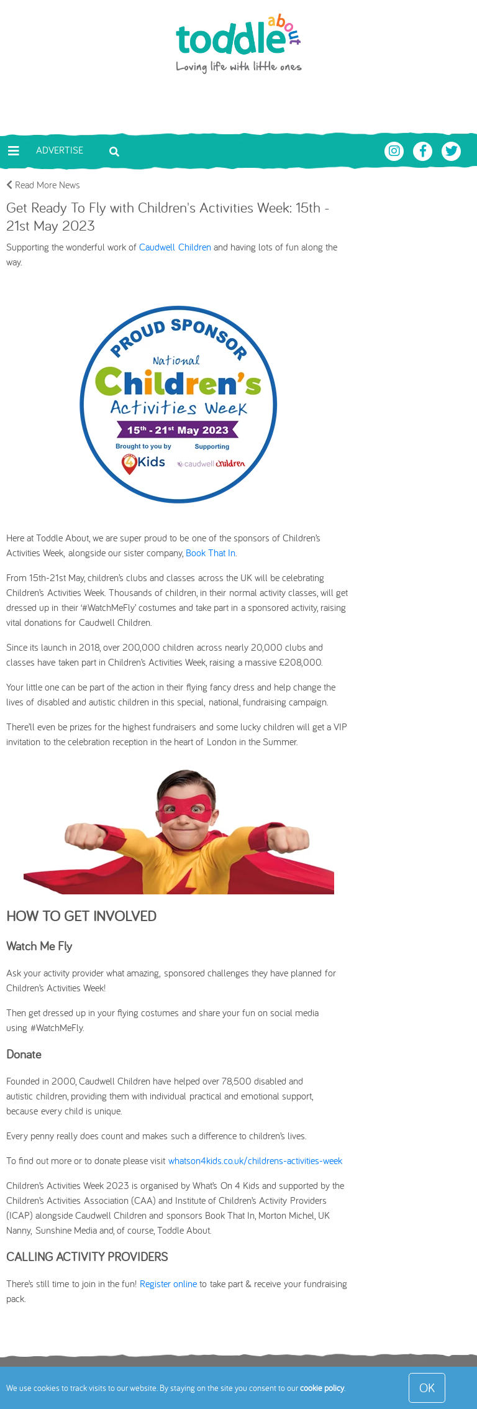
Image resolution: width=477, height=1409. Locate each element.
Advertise (59, 150)
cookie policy (322, 1387)
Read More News (43, 184)
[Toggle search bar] (114, 150)
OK (427, 1387)
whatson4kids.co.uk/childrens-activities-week (255, 1160)
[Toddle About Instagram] (395, 150)
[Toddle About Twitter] (451, 150)
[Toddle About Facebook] (424, 150)
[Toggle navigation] (13, 151)
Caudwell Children (175, 247)
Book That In (210, 552)
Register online (168, 1283)
